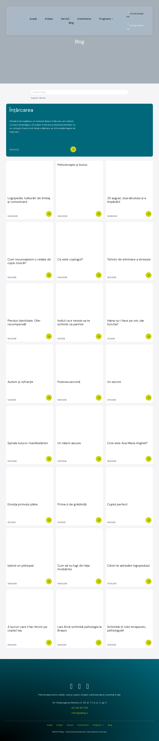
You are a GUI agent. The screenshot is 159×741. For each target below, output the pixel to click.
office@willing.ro (79, 712)
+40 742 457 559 (79, 707)
